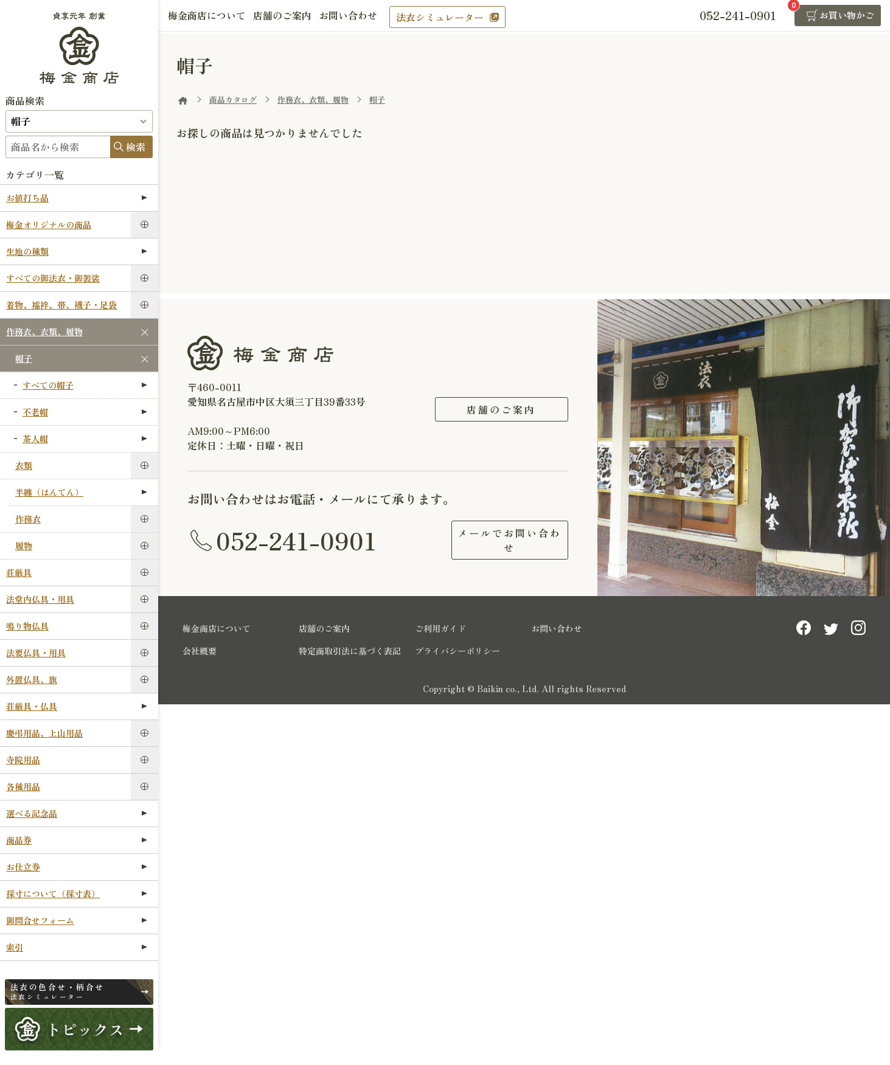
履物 (23, 545)
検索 (135, 146)
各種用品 (23, 786)
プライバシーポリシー (457, 648)
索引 (76, 947)
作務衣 (28, 519)
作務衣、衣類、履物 (44, 331)
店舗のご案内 (289, 16)
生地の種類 (76, 251)
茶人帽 (85, 438)
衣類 (23, 465)
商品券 (76, 840)
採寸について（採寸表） (76, 893)
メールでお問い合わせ (501, 539)
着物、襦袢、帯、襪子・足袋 (61, 305)
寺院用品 (23, 760)
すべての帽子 (85, 385)
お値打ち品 (76, 198)
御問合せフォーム (76, 920)
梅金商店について (209, 16)
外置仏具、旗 (31, 679)
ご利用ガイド (440, 626)
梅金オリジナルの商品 (48, 224)
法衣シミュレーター (454, 17)
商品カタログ (233, 99)
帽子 (23, 358)
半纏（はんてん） (81, 492)
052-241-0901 (296, 539)
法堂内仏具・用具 (40, 599)
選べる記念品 (76, 813)
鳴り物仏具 (27, 626)
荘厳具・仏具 (76, 706)
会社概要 (200, 648)
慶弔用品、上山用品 (44, 733)
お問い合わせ (360, 16)
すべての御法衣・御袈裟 (53, 278)
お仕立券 (76, 867)
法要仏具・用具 (36, 653)
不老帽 (85, 412)
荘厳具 (19, 572)
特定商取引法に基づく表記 (350, 648)
